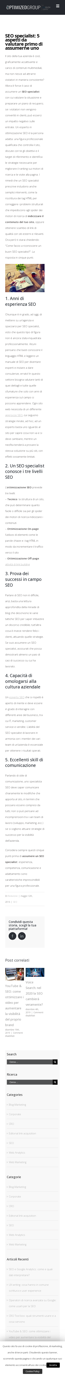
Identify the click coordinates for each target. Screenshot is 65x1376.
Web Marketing (17, 1162)
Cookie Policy (33, 1371)
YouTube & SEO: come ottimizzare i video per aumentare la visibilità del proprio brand (30, 1337)
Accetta (53, 1365)
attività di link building (17, 564)
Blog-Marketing (17, 1104)
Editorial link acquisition (22, 1133)
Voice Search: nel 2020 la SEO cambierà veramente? (34, 993)
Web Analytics (17, 1152)
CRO (11, 1123)
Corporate (15, 1114)
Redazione (13, 895)
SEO (15, 901)
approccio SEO (14, 415)
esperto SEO (16, 697)
